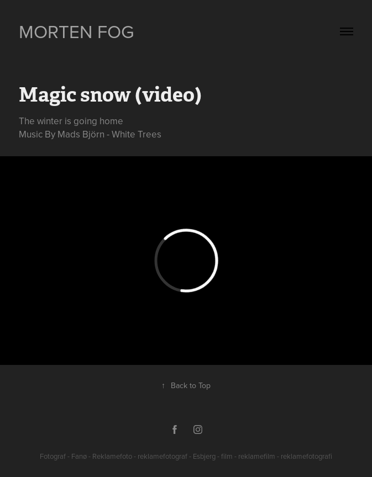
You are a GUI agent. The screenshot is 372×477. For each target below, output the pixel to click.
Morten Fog (76, 31)
